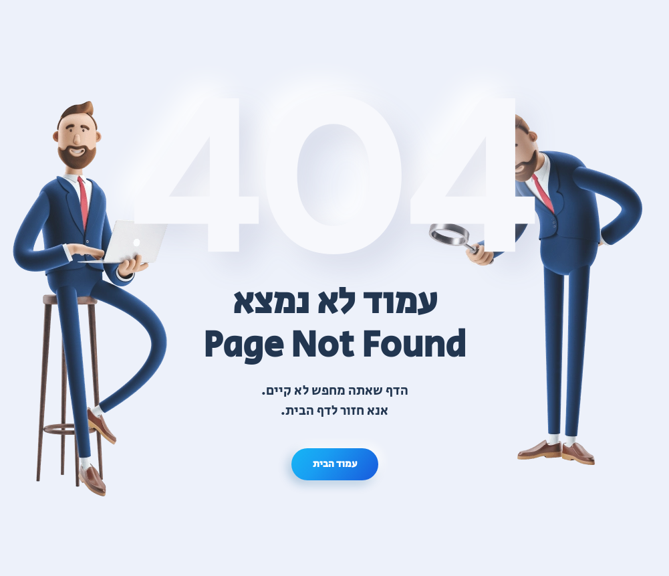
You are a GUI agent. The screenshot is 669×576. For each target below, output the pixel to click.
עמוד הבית (335, 464)
